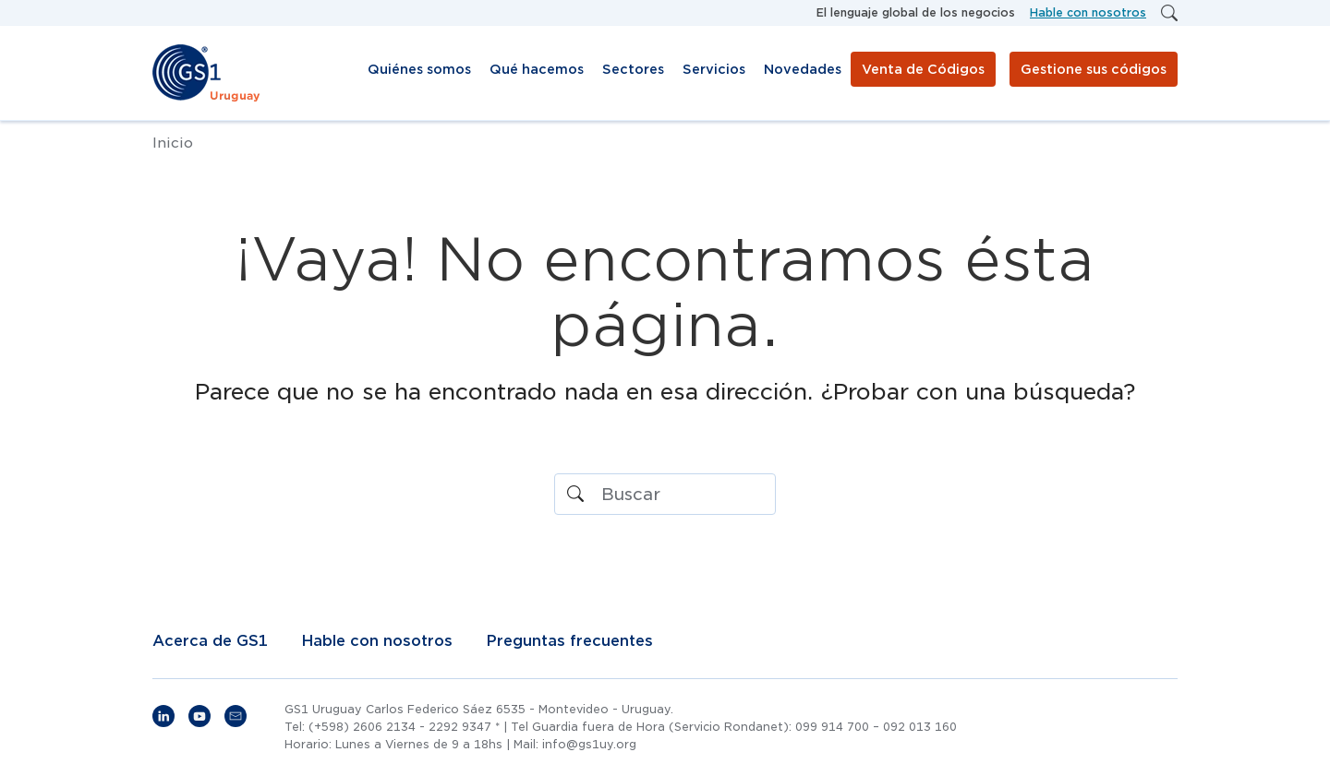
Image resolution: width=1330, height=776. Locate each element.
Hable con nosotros (1088, 12)
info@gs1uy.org (589, 744)
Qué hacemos (537, 69)
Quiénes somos (419, 69)
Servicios (714, 69)
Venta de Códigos (923, 69)
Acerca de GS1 (210, 641)
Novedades (802, 69)
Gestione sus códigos (1094, 69)
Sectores (633, 69)
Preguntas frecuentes (569, 641)
